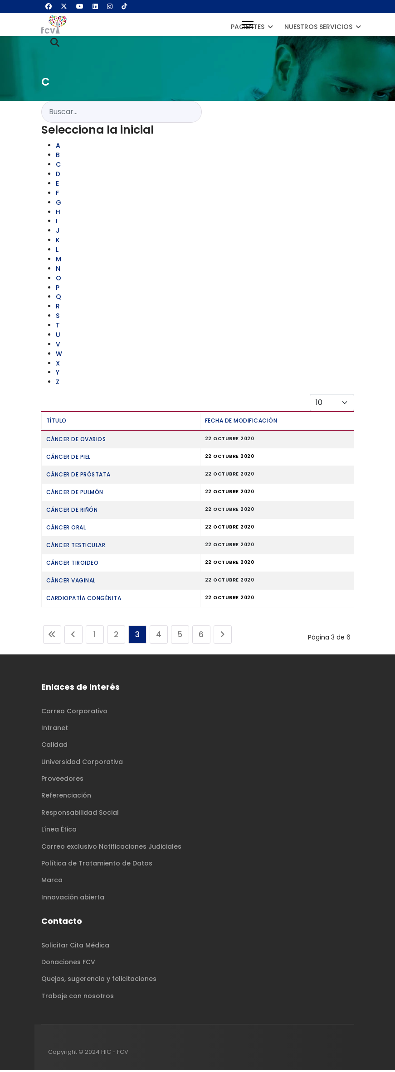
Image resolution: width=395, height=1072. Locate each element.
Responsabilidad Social (80, 813)
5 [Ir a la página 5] (179, 636)
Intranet (54, 729)
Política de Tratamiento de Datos (96, 864)
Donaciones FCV (68, 963)
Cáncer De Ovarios (76, 441)
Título (56, 422)
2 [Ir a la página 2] (116, 636)
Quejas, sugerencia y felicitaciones (98, 980)
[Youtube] (79, 6)
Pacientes (247, 26)
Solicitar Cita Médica (75, 946)
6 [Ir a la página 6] (201, 636)
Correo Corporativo (74, 712)
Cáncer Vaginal (71, 582)
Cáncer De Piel (68, 458)
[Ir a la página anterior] (73, 636)
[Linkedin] (95, 6)
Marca (52, 881)
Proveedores (62, 779)
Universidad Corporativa (82, 763)
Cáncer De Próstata (78, 476)
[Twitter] (64, 6)
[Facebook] (48, 6)
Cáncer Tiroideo (72, 564)
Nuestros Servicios (318, 26)
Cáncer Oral (66, 529)
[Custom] (124, 6)
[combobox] (121, 112)
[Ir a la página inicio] (52, 636)
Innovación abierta (72, 898)
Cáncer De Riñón (72, 511)
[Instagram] (109, 6)
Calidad (54, 746)
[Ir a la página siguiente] (223, 636)
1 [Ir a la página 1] (94, 636)
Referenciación (66, 797)
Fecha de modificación (241, 422)
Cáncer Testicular (76, 547)
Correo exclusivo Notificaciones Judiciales (111, 847)
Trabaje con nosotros (77, 997)
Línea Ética (59, 831)
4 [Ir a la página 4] (158, 636)
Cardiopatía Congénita (84, 600)
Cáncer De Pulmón (74, 494)
